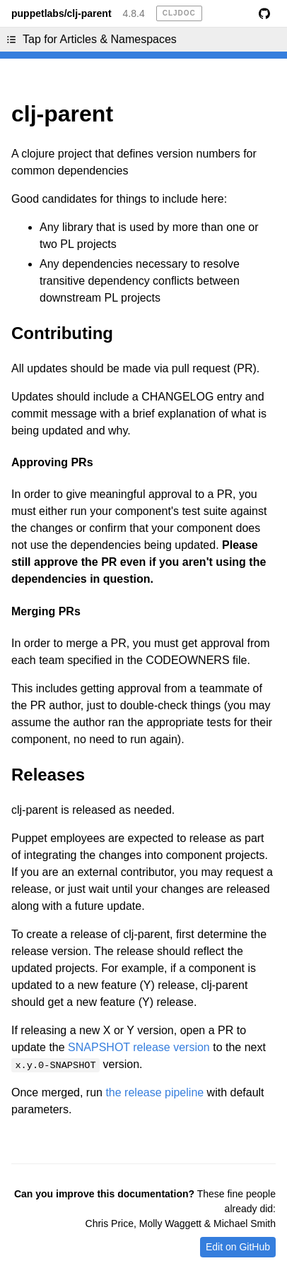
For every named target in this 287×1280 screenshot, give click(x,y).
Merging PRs (46, 611)
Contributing (62, 333)
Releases (48, 774)
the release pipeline (154, 1092)
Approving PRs (52, 462)
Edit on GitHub (238, 1246)
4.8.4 (134, 13)
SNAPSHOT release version (139, 1047)
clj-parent (62, 113)
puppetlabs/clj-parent (61, 13)
